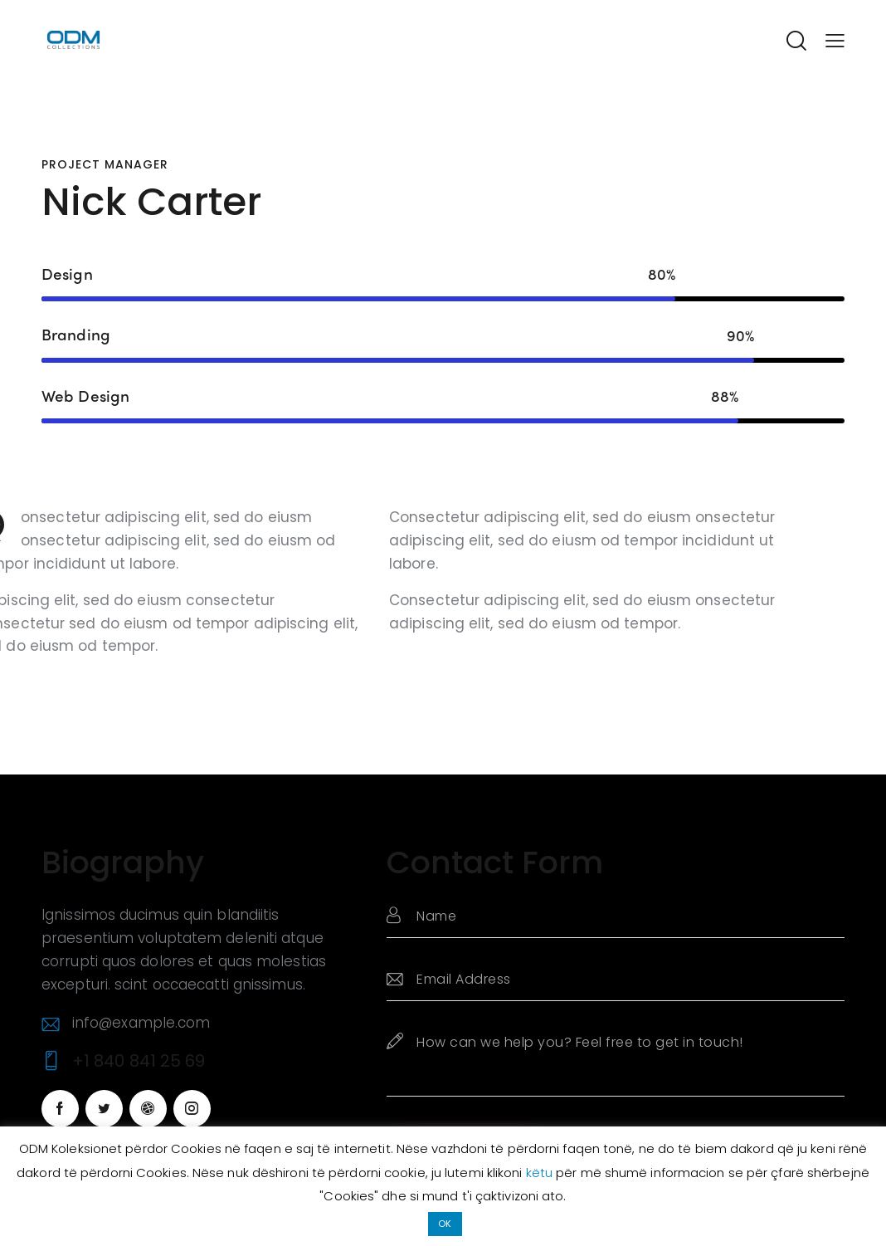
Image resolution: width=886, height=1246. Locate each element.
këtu (541, 1172)
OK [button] (444, 1223)
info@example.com (141, 1023)
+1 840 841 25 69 (139, 1061)
